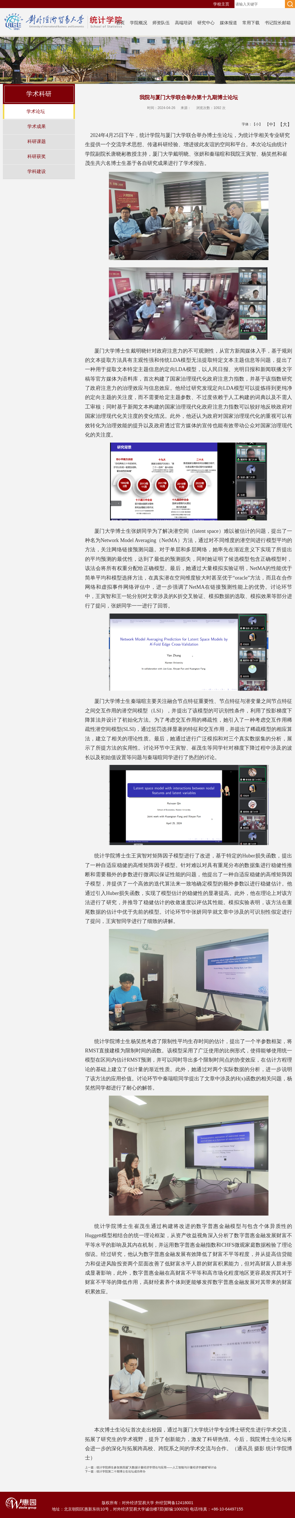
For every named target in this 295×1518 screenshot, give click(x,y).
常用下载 (251, 22)
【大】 (282, 124)
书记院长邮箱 (278, 22)
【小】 (256, 124)
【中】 (269, 124)
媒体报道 (228, 22)
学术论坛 (36, 111)
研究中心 (206, 22)
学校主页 (221, 4)
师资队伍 (161, 22)
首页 (120, 22)
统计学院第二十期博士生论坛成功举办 (115, 1471)
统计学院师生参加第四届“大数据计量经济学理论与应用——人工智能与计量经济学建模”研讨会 (151, 1467)
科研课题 (36, 141)
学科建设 (36, 171)
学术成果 (36, 126)
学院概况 (138, 22)
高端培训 (183, 22)
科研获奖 (36, 156)
